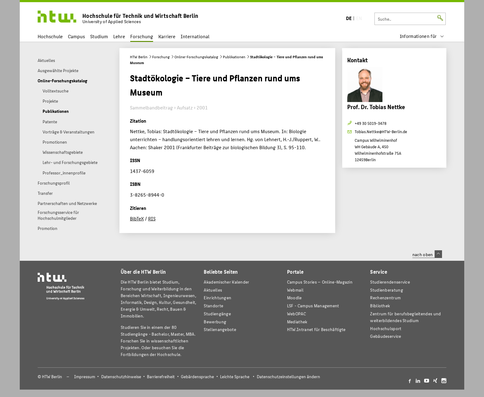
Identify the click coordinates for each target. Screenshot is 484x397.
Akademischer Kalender (226, 282)
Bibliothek (380, 305)
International (195, 36)
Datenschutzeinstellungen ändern (288, 376)
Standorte (213, 305)
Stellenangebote (220, 329)
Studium (99, 36)
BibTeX (137, 218)
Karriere (166, 36)
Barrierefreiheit (161, 376)
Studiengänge (217, 313)
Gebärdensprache (197, 376)
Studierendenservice (390, 282)
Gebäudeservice (385, 336)
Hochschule (50, 36)
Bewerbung (215, 321)
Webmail (295, 290)
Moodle (294, 297)
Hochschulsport (385, 328)
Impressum (84, 376)
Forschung (141, 36)
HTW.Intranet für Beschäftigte (316, 329)
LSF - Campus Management (313, 305)
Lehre (119, 36)
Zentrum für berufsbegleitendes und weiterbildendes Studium (405, 317)
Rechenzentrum (385, 297)
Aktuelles (213, 290)
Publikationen (234, 56)
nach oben (427, 254)
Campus (76, 36)
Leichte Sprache (234, 376)
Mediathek (297, 321)
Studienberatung (386, 290)
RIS (152, 218)
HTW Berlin (139, 56)
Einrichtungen (217, 297)
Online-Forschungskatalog (196, 56)
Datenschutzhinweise (121, 376)
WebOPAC (296, 313)
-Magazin (320, 282)
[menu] (422, 36)
